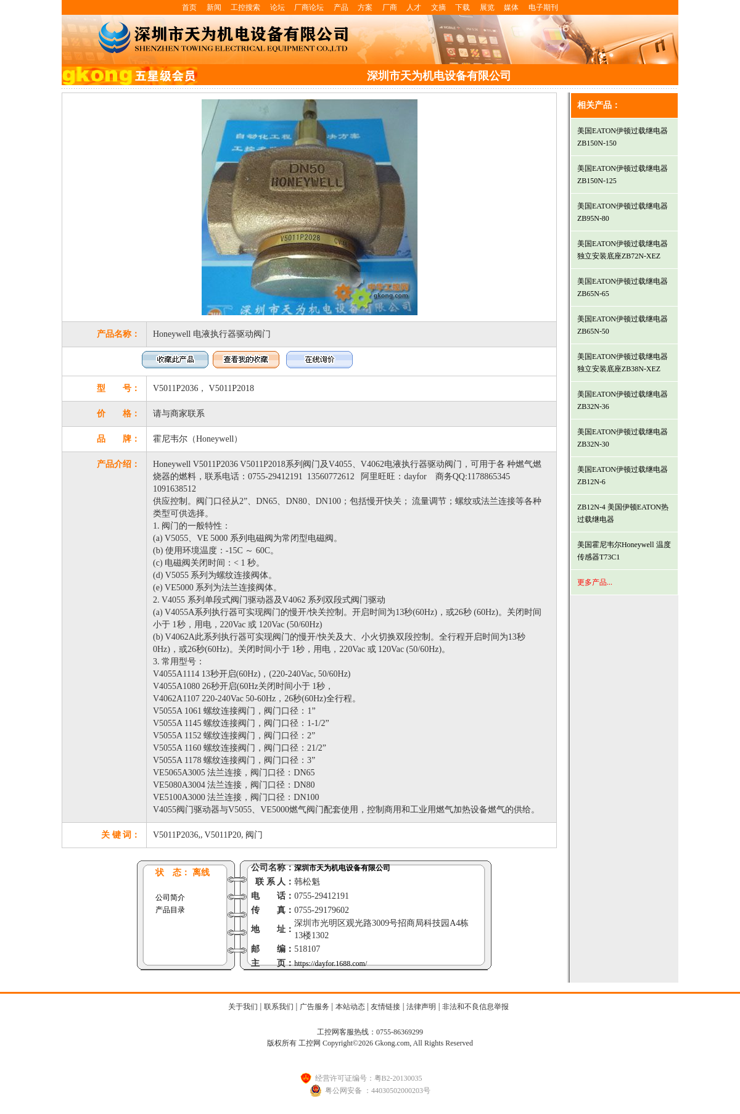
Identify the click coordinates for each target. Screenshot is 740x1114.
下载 (462, 7)
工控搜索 (245, 7)
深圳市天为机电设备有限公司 (342, 868)
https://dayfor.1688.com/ (330, 963)
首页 (189, 7)
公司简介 (170, 897)
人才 (413, 7)
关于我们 (243, 1006)
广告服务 (314, 1006)
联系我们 (279, 1006)
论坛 (277, 7)
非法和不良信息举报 (475, 1006)
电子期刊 (543, 7)
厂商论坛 (309, 7)
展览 (487, 7)
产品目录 (170, 910)
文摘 (438, 7)
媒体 (511, 7)
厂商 (389, 7)
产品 (341, 7)
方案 (365, 7)
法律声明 (421, 1006)
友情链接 (385, 1006)
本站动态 (350, 1006)
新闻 (214, 7)
